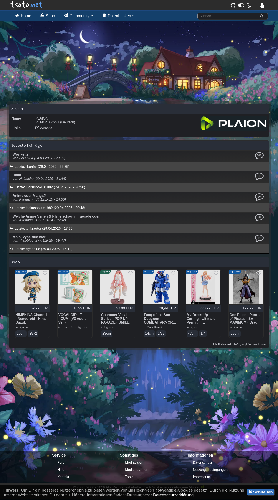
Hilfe (60, 471)
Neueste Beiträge (27, 146)
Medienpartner (136, 471)
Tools (129, 478)
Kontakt (63, 478)
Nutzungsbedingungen (210, 471)
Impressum (201, 478)
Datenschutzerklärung (173, 495)
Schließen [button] (261, 492)
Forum (62, 463)
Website (43, 129)
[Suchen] (261, 16)
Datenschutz (202, 463)
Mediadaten (134, 463)
